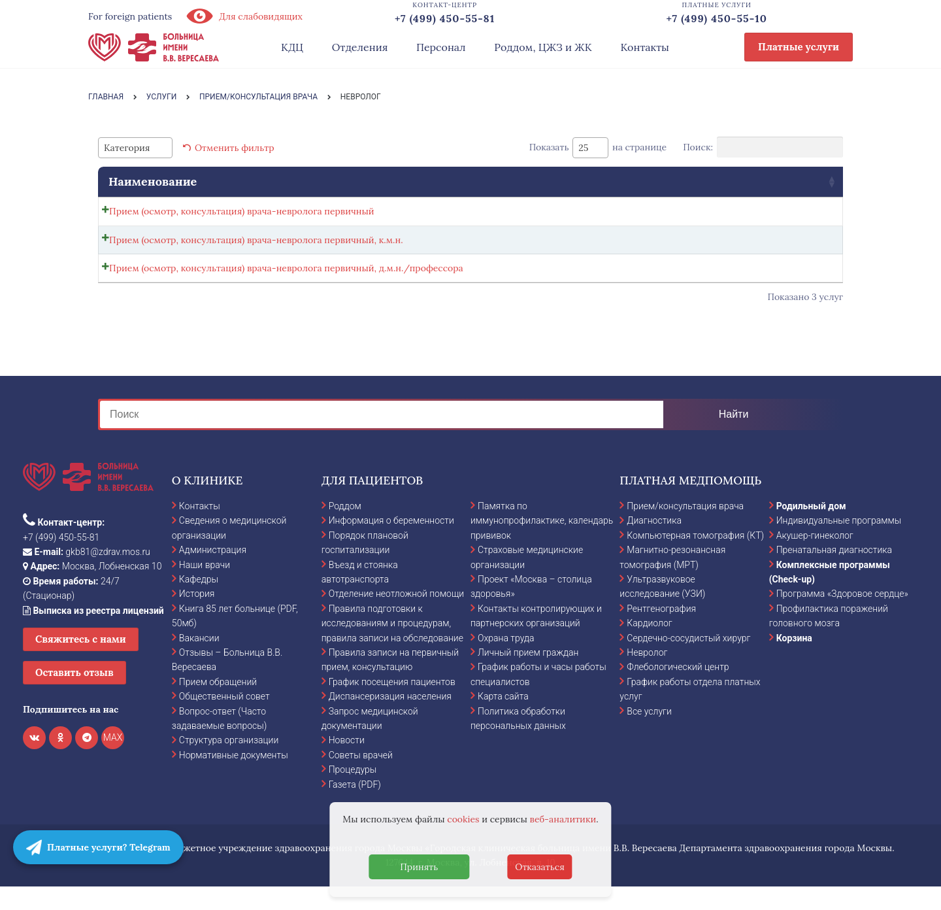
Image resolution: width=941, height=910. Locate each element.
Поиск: (763, 147)
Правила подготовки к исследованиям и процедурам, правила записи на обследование (392, 646)
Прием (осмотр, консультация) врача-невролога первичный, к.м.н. (256, 247)
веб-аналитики (563, 819)
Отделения (360, 47)
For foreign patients (130, 16)
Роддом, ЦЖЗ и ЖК (542, 47)
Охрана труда (506, 660)
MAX (113, 760)
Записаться (705, 214)
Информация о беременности (391, 543)
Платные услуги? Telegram (98, 847)
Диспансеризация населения (390, 719)
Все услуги (649, 733)
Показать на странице (598, 147)
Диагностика (654, 543)
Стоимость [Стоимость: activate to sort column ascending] (599, 181)
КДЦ (292, 47)
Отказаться (540, 867)
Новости (347, 763)
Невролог (647, 675)
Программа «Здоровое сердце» (842, 616)
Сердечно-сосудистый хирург (688, 660)
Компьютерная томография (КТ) (695, 558)
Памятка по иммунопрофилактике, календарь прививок (541, 544)
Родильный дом (811, 529)
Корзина (794, 660)
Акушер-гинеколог (814, 558)
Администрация (212, 572)
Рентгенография (661, 631)
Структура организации (228, 763)
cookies (463, 819)
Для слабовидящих (244, 16)
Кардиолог (649, 646)
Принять (419, 867)
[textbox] (131, 148)
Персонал (441, 47)
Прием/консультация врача (685, 529)
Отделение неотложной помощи (396, 616)
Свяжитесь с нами (80, 662)
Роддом (345, 529)
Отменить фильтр (234, 148)
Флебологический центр (678, 689)
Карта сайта (503, 719)
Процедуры (353, 792)
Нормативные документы (233, 778)
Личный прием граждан (528, 675)
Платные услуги (798, 47)
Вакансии (199, 660)
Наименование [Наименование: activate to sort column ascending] (152, 181)
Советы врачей (361, 778)
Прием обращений (218, 704)
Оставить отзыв (74, 695)
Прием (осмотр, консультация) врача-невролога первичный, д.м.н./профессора (286, 283)
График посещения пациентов (392, 704)
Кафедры (198, 602)
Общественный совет (224, 719)
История (197, 616)
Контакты (644, 47)
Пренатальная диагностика (834, 572)
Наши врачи (204, 587)
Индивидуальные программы (839, 543)
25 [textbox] (583, 148)
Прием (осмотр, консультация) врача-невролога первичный (241, 211)
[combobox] (135, 147)
